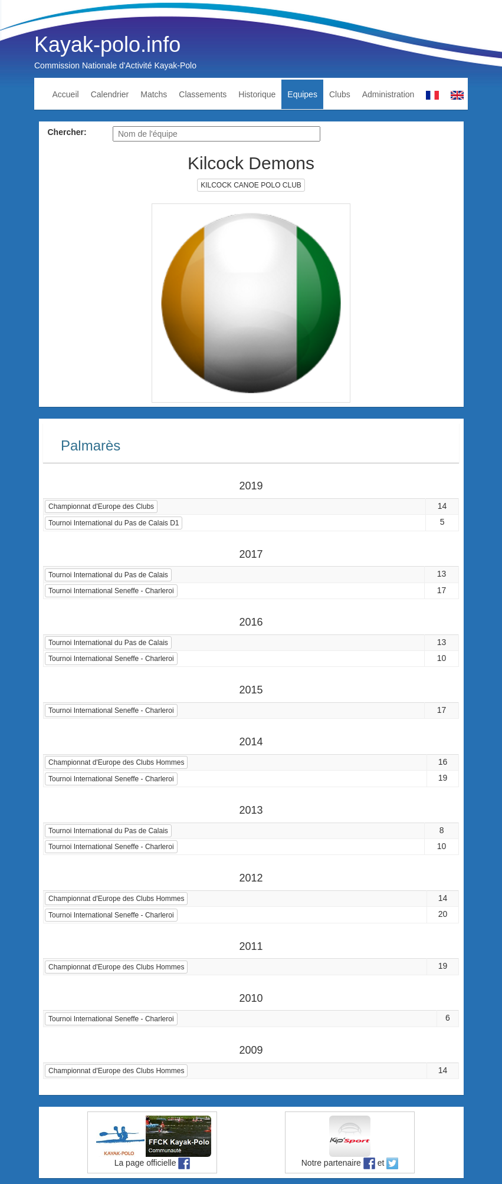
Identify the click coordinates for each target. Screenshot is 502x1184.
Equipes (302, 94)
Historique (256, 94)
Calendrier (110, 94)
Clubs (339, 94)
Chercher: (67, 132)
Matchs (153, 94)
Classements (203, 94)
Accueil (66, 94)
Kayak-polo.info (107, 44)
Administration (388, 94)
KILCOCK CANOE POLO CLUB (251, 185)
